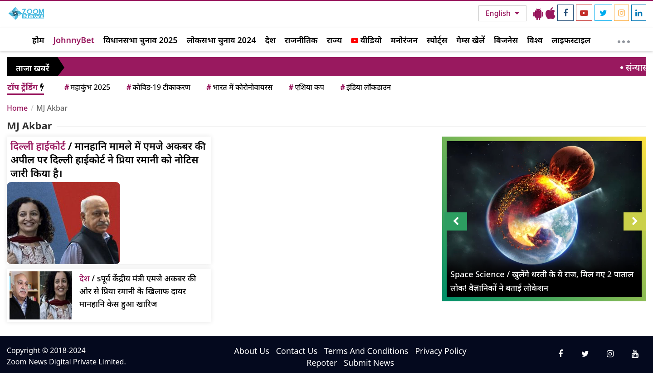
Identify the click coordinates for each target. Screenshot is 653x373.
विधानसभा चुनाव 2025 (140, 39)
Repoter (322, 362)
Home (17, 108)
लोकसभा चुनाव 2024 (221, 39)
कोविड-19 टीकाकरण (157, 87)
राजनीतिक (301, 39)
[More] (624, 39)
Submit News (369, 362)
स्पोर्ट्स (437, 39)
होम (38, 39)
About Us (251, 350)
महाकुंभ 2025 (86, 87)
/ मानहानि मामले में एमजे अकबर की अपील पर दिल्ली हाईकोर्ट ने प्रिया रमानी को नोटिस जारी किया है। (107, 159)
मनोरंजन (404, 39)
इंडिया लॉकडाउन (365, 87)
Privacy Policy (441, 350)
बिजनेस (506, 39)
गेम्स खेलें (470, 39)
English (499, 13)
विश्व (534, 39)
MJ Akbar (52, 108)
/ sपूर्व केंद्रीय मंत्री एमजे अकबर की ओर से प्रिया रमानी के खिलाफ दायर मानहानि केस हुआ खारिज (137, 291)
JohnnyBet (73, 39)
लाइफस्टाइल (571, 39)
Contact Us (296, 350)
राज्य (334, 39)
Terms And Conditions (366, 350)
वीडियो (366, 39)
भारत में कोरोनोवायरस (239, 87)
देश (270, 39)
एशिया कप (306, 87)
